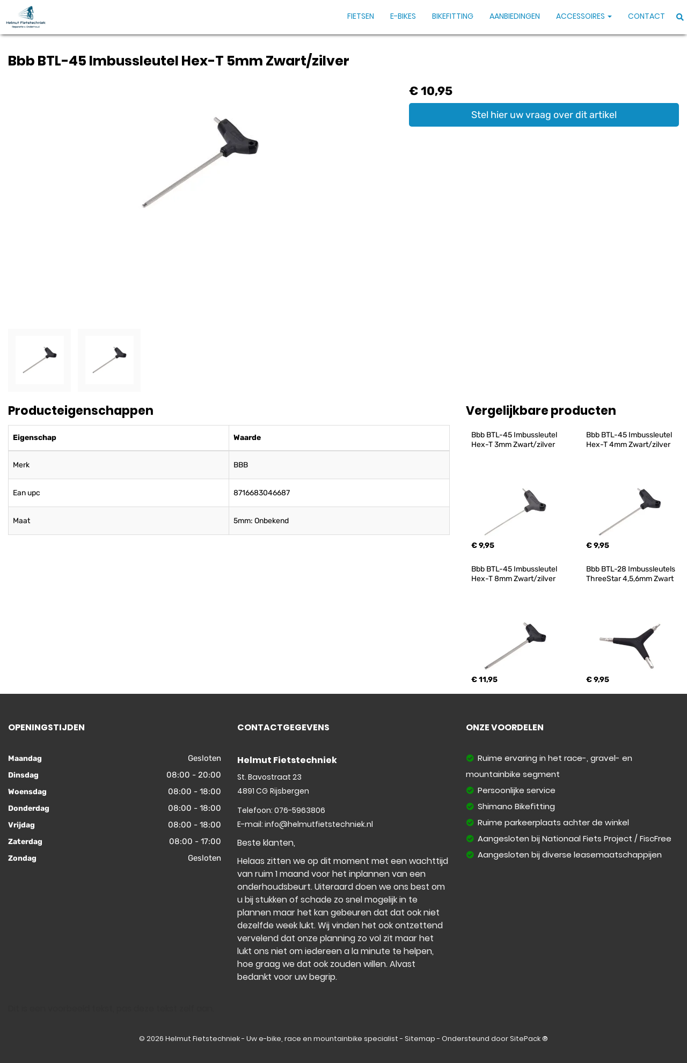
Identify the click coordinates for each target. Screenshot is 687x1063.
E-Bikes (403, 16)
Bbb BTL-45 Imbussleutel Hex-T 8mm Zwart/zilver (515, 574)
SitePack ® (529, 1038)
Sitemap (420, 1038)
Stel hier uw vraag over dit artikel (544, 115)
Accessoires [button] (584, 16)
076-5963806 (299, 810)
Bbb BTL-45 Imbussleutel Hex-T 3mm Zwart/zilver (515, 439)
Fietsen (360, 16)
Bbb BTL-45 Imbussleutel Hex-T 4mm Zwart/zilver (630, 439)
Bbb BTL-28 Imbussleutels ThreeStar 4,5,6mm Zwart (631, 574)
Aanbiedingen (514, 16)
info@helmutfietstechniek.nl (319, 824)
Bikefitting (452, 16)
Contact (646, 16)
